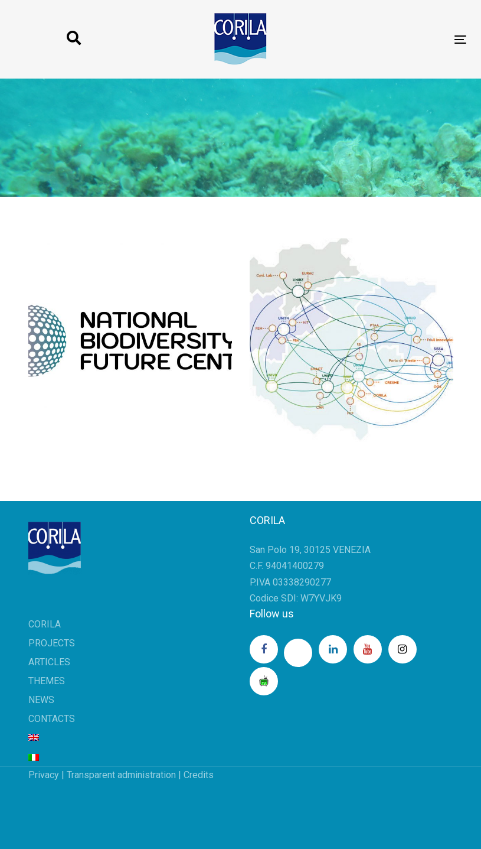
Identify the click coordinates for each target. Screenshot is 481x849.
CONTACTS (51, 718)
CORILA (44, 624)
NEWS (41, 699)
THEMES (46, 681)
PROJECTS (51, 643)
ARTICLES (49, 662)
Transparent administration (121, 774)
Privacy (43, 774)
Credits (199, 774)
